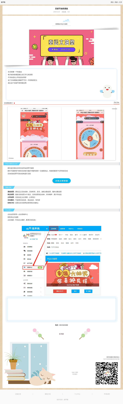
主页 (120, 2)
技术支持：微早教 (62, 399)
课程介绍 (48, 394)
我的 (116, 2)
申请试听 (107, 394)
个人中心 (77, 394)
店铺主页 (18, 394)
